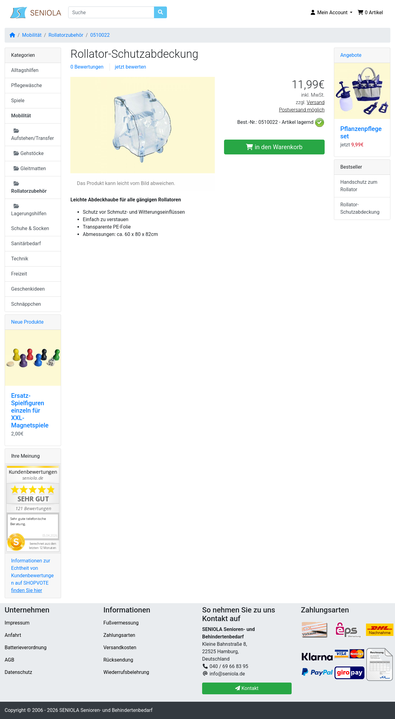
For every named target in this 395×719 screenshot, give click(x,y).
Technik (19, 259)
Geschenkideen (28, 289)
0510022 (100, 35)
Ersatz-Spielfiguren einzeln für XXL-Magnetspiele (29, 410)
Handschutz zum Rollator (358, 185)
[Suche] (111, 12)
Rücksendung (118, 660)
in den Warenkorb (274, 147)
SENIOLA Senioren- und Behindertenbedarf (105, 710)
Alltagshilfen (25, 70)
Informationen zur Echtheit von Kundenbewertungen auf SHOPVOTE (32, 575)
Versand (316, 102)
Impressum (17, 623)
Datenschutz (18, 672)
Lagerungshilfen (28, 210)
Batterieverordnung (26, 647)
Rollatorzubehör (65, 35)
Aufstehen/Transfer (32, 134)
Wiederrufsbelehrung (126, 672)
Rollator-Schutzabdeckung (360, 208)
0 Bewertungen (86, 67)
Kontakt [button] (246, 688)
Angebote (351, 55)
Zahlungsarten (119, 635)
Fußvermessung (121, 623)
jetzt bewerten (130, 67)
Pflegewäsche (26, 85)
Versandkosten (119, 647)
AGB (9, 660)
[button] (331, 12)
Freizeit (19, 274)
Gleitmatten (30, 168)
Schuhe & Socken (30, 228)
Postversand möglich (302, 110)
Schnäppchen (26, 304)
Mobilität (32, 35)
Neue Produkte (27, 322)
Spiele (17, 100)
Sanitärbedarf (26, 243)
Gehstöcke (29, 153)
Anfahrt (13, 635)
